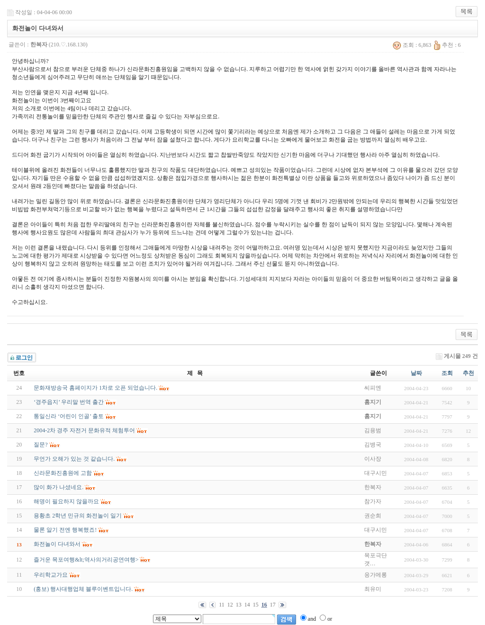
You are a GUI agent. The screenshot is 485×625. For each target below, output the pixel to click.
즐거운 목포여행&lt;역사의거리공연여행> (86, 559)
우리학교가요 (51, 574)
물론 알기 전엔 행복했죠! (65, 530)
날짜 (416, 373)
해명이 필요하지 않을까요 (66, 501)
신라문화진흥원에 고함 (63, 473)
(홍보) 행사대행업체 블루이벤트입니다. (83, 589)
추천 (468, 373)
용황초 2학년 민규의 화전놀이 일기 (78, 515)
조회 (447, 373)
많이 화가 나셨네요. (58, 487)
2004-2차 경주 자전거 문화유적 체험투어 (84, 430)
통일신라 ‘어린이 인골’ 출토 (69, 416)
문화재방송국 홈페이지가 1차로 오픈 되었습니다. (95, 387)
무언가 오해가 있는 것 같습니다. (74, 458)
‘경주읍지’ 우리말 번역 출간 (69, 402)
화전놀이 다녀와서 (57, 544)
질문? (40, 444)
